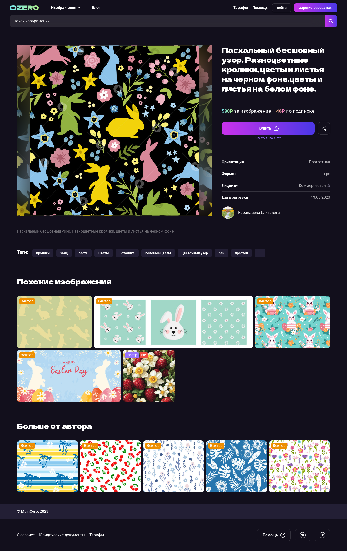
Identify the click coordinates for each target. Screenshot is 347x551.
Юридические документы (62, 535)
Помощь (260, 7)
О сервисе (26, 535)
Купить (269, 128)
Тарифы (240, 7)
